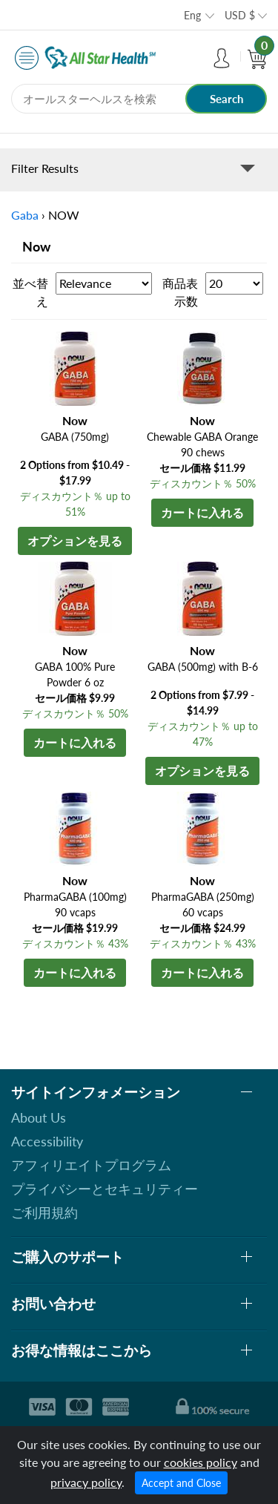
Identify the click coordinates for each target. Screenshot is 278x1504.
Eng (192, 15)
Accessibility (47, 1141)
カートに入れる (202, 512)
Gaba (25, 215)
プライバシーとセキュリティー (104, 1188)
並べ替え (30, 292)
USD (240, 15)
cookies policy (200, 1462)
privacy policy (86, 1482)
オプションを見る (74, 540)
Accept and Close (181, 1483)
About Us (38, 1117)
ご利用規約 (44, 1212)
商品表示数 (180, 292)
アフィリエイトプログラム (91, 1165)
